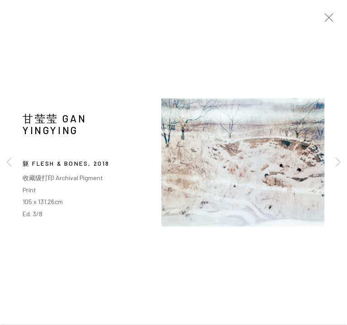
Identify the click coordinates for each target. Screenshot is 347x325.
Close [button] (326, 20)
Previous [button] (9, 162)
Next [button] (338, 162)
